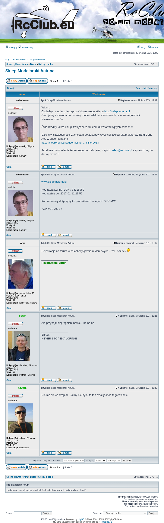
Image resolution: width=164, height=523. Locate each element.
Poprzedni (141, 88)
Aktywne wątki (37, 59)
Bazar (33, 64)
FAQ (141, 47)
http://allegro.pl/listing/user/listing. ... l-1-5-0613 (70, 142)
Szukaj (153, 47)
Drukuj (10, 88)
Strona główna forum (17, 64)
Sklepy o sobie (45, 64)
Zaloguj (11, 47)
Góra (8, 167)
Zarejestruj (26, 47)
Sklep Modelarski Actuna (29, 70)
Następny (152, 88)
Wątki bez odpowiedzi (16, 59)
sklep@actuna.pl (121, 150)
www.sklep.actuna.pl (54, 181)
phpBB (81, 519)
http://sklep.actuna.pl (117, 111)
